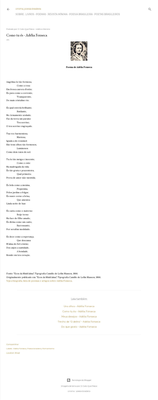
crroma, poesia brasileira (28, 8)
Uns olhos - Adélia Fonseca (79, 306)
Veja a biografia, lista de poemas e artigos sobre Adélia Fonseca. (39, 280)
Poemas (41, 14)
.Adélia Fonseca (19, 348)
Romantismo (48, 348)
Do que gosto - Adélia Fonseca (79, 326)
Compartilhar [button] (12, 344)
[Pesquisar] (150, 9)
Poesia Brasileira (81, 14)
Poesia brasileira (34, 348)
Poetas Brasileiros (107, 14)
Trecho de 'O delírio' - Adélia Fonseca (79, 321)
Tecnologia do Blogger (79, 380)
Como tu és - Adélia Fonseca (79, 311)
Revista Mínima (57, 14)
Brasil (17, 353)
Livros (30, 14)
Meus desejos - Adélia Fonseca (79, 316)
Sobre (20, 14)
